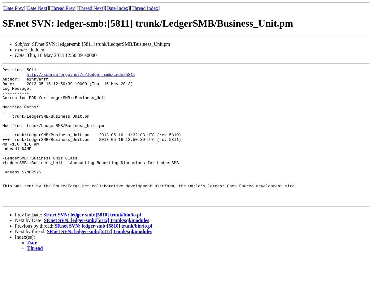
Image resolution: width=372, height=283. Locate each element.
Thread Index (145, 8)
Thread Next (90, 8)
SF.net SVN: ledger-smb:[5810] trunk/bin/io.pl (92, 241)
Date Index (117, 8)
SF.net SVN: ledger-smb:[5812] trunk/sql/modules (96, 247)
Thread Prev (62, 8)
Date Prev (14, 8)
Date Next (37, 8)
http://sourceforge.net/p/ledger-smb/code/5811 (81, 76)
